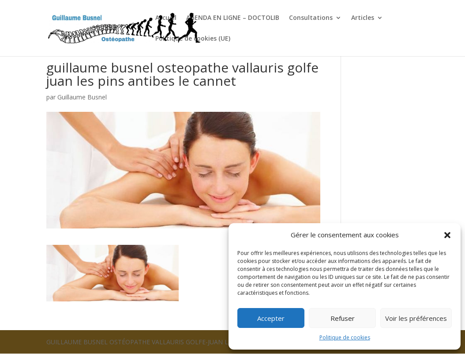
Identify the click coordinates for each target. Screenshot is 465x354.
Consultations (311, 18)
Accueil (165, 18)
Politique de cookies (344, 337)
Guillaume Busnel (82, 97)
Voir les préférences (416, 318)
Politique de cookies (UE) (192, 38)
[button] (447, 235)
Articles (362, 18)
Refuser (342, 318)
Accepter (271, 318)
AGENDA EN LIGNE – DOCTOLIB (232, 18)
